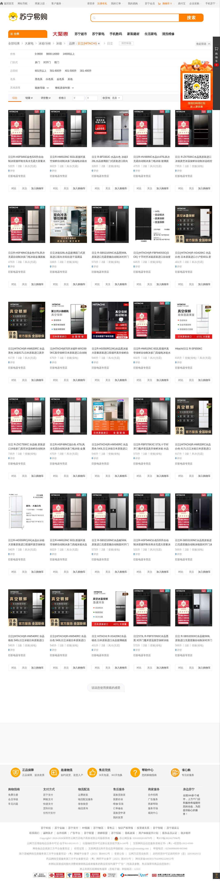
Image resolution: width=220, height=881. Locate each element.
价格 (12, 53)
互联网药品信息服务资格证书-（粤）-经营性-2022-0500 (163, 843)
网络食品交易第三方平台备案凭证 (51, 848)
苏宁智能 (158, 827)
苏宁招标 (116, 833)
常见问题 (13, 803)
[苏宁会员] (150, 3)
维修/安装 (118, 803)
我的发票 (118, 817)
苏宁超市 (81, 34)
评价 (11, 170)
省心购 (186, 770)
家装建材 (133, 34)
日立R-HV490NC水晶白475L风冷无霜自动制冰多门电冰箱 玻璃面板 (151, 161)
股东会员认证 (169, 833)
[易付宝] (182, 3)
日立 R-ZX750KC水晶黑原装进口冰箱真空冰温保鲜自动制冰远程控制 (193, 161)
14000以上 (68, 53)
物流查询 (83, 808)
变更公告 (119, 853)
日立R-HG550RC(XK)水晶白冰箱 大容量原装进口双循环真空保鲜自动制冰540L (26, 544)
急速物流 (66, 770)
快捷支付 (48, 803)
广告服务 (153, 799)
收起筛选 (203, 43)
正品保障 (28, 770)
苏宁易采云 (173, 827)
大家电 (29, 43)
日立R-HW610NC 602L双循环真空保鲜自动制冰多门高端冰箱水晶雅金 (68, 544)
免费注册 (13, 794)
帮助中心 (147, 770)
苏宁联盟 (89, 833)
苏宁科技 (46, 827)
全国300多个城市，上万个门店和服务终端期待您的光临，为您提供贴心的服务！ (191, 804)
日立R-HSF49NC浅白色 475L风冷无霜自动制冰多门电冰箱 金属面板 (67, 448)
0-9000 (39, 53)
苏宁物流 (98, 827)
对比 (13, 188)
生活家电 (151, 34)
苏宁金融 (60, 827)
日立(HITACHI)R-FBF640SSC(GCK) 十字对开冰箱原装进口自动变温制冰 (151, 256)
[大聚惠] (60, 34)
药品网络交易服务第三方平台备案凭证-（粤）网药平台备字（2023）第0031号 (88, 858)
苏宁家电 (98, 34)
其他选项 (15, 87)
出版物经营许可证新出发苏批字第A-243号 (106, 843)
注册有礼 (102, 3)
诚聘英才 (48, 833)
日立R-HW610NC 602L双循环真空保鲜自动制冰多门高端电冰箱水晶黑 (151, 352)
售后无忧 (104, 770)
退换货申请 (119, 812)
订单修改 (118, 808)
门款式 (14, 62)
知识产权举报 (125, 827)
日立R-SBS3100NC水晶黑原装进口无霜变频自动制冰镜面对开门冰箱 (193, 544)
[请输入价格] (78, 98)
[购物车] (166, 3)
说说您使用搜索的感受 (105, 687)
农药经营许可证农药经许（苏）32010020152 (177, 853)
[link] (14, 98)
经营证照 (79, 848)
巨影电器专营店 (16, 176)
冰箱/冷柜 (45, 43)
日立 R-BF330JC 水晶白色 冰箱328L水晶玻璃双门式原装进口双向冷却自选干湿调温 (110, 161)
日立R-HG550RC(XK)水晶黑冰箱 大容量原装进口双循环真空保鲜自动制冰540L (110, 352)
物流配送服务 (85, 799)
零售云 (111, 827)
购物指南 (14, 789)
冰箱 (59, 43)
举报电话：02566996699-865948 (170, 848)
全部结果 (14, 43)
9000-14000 (52, 53)
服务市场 (153, 808)
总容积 (14, 70)
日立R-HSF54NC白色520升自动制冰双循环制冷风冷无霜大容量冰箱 (151, 544)
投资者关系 (143, 827)
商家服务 (154, 789)
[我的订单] (117, 3)
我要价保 (118, 799)
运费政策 (83, 794)
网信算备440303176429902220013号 (154, 858)
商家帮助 (153, 803)
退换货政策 (119, 794)
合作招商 (153, 794)
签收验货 (83, 803)
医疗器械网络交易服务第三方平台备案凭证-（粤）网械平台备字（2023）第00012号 (64, 853)
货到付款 (48, 808)
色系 (12, 79)
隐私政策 (130, 833)
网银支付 (48, 799)
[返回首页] (8, 3)
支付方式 (49, 789)
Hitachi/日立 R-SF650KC (188, 348)
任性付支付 (49, 812)
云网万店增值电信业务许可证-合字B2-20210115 (52, 843)
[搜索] (138, 17)
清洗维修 (168, 34)
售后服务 (119, 789)
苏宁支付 (48, 794)
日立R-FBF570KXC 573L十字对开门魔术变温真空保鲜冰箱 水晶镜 (151, 448)
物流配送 (84, 789)
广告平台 (75, 833)
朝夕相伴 (186, 833)
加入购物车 (37, 188)
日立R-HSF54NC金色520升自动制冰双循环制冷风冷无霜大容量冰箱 (26, 161)
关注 (24, 188)
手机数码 (116, 34)
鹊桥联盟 (103, 833)
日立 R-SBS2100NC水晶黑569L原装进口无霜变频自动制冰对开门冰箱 (110, 256)
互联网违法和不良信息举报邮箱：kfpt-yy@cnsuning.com (118, 848)
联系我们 (34, 833)
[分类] (27, 34)
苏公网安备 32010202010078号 (133, 838)
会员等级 (13, 799)
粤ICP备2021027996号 (168, 838)
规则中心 (153, 812)
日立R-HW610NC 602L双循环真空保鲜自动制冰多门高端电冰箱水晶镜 (68, 161)
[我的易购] (134, 3)
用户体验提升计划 (148, 833)
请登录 (91, 3)
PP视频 (86, 827)
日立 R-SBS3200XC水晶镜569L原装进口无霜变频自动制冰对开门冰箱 (193, 640)
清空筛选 (126, 43)
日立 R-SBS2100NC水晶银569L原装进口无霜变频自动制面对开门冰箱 (110, 544)
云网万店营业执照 (138, 853)
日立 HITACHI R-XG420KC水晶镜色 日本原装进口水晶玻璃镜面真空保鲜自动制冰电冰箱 (109, 640)
